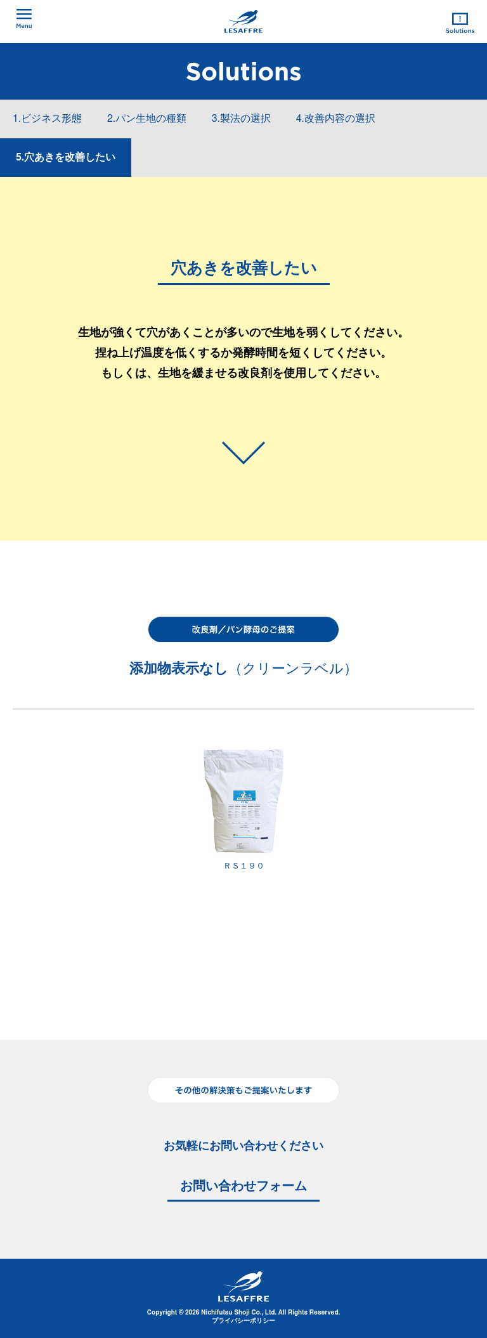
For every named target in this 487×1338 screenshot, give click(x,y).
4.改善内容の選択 (335, 119)
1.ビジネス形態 (47, 119)
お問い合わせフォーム (243, 1186)
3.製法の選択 (241, 119)
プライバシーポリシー (243, 1321)
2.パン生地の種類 (146, 119)
